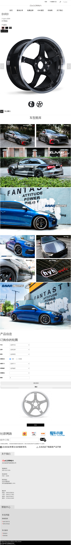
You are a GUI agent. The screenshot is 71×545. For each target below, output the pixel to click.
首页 (11, 10)
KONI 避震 (41, 10)
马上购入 (7, 111)
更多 (35, 425)
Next (69, 66)
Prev (2, 66)
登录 (46, 1)
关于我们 (60, 10)
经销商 (50, 10)
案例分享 (20, 10)
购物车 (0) (53, 1)
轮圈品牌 (30, 10)
